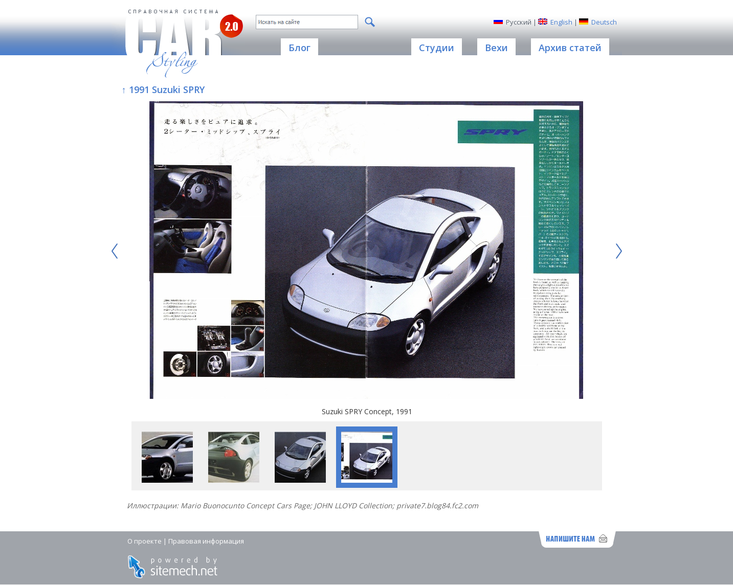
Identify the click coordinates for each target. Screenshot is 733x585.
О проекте (144, 541)
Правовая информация (206, 541)
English (561, 22)
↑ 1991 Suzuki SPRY (163, 89)
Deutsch (604, 22)
